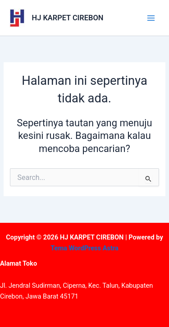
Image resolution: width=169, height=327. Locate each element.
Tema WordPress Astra (84, 248)
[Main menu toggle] (151, 18)
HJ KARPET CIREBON (68, 18)
